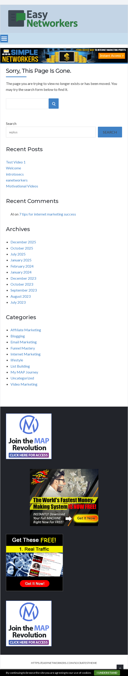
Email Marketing (23, 342)
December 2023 (23, 278)
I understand (107, 672)
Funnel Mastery (22, 348)
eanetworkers (17, 180)
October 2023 (21, 284)
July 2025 (18, 254)
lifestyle (16, 360)
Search (11, 123)
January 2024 (20, 272)
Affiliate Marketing (25, 330)
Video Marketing (23, 384)
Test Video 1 (16, 162)
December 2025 (23, 242)
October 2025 (21, 248)
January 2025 (20, 260)
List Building (20, 366)
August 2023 (20, 296)
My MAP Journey (24, 372)
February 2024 (22, 266)
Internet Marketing (25, 354)
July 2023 (18, 302)
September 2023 (23, 290)
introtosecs (15, 174)
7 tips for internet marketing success (47, 214)
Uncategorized (22, 378)
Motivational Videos (22, 186)
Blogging (17, 336)
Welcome (13, 168)
